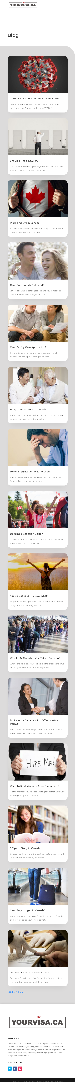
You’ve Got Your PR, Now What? (29, 596)
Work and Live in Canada (25, 223)
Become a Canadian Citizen (26, 533)
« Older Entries (15, 992)
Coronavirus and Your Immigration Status (35, 98)
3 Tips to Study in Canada (25, 848)
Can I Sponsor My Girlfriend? (27, 285)
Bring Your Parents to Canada (28, 409)
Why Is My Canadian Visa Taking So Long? (35, 658)
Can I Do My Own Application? (28, 347)
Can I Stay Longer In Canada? (27, 910)
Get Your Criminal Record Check (29, 972)
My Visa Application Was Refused (30, 471)
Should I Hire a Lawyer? (24, 160)
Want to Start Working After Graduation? (34, 786)
